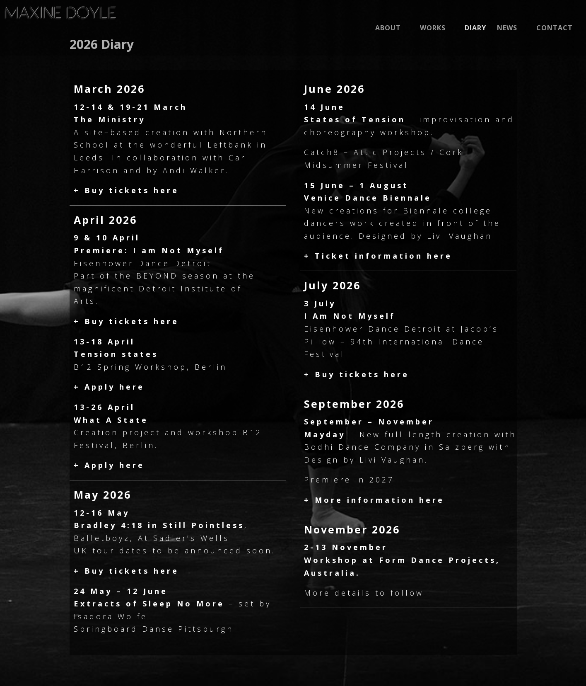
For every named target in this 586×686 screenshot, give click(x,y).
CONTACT (554, 28)
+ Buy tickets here (126, 190)
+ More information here (374, 500)
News (507, 28)
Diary (475, 28)
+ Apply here (109, 387)
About (388, 28)
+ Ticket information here (378, 256)
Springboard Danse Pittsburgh (154, 629)
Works (433, 28)
